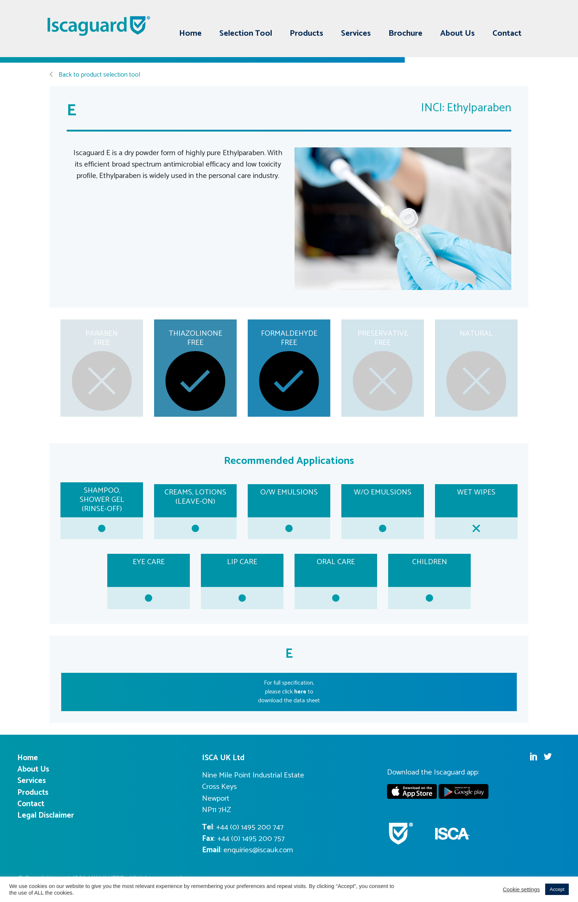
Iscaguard (99, 26)
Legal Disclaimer (45, 815)
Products (306, 33)
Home (190, 33)
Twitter (517, 16)
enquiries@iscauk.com (258, 850)
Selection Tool (245, 33)
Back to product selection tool (94, 75)
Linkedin (503, 16)
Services (356, 33)
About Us (457, 33)
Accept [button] (557, 889)
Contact (507, 33)
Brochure (405, 33)
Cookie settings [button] (521, 889)
